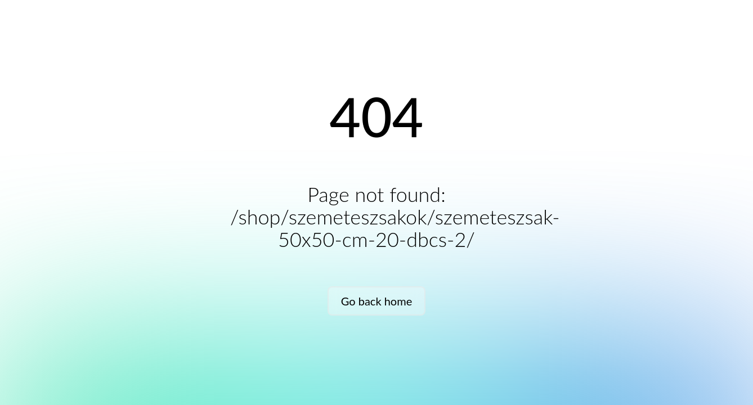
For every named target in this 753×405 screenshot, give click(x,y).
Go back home (376, 301)
